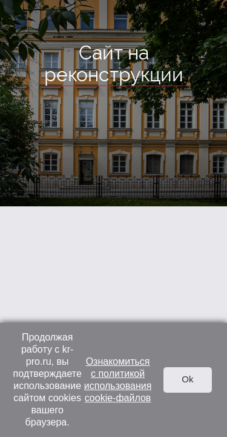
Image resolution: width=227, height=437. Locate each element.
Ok (187, 379)
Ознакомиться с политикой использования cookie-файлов (118, 379)
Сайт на (113, 64)
